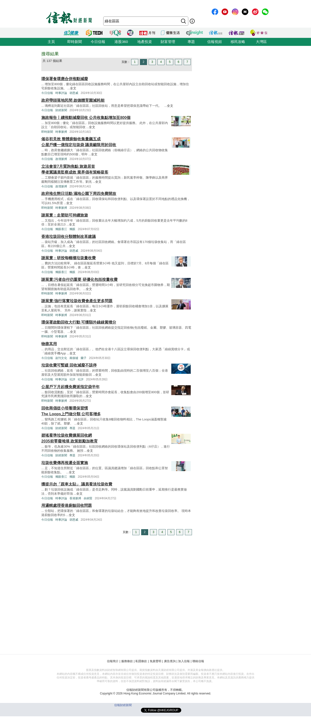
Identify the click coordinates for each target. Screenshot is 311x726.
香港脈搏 (75, 498)
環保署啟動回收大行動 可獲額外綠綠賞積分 (78, 322)
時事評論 (61, 93)
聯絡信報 (198, 661)
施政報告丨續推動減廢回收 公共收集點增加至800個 (85, 118)
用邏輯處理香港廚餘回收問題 (66, 505)
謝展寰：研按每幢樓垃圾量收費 (68, 258)
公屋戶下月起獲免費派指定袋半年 (70, 387)
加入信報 (184, 661)
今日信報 (98, 42)
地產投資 (144, 42)
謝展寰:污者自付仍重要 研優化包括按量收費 (79, 279)
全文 (73, 88)
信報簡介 (113, 661)
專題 (191, 42)
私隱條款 (141, 661)
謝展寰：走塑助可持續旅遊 (64, 215)
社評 (72, 379)
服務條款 (127, 661)
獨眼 (72, 229)
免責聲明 (155, 661)
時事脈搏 (61, 132)
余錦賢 (88, 498)
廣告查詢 (170, 661)
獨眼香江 (61, 229)
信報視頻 (214, 42)
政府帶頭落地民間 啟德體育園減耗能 (72, 100)
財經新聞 (61, 110)
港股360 (121, 42)
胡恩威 (73, 93)
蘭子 (83, 358)
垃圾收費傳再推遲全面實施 (64, 463)
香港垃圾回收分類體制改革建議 (68, 236)
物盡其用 (49, 344)
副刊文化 (61, 358)
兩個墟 (73, 358)
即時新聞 (74, 42)
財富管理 (168, 42)
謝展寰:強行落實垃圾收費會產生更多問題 (76, 301)
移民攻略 (238, 42)
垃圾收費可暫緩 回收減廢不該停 (69, 365)
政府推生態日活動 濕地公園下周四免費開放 (78, 194)
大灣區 (261, 42)
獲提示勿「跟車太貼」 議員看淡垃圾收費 (76, 484)
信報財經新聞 (123, 705)
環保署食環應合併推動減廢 (64, 79)
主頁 (51, 42)
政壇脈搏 (61, 159)
